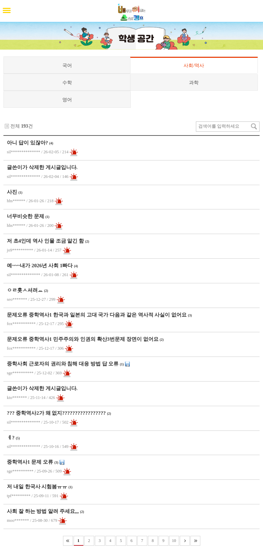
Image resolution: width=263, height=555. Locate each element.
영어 (67, 99)
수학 (67, 82)
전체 (15, 126)
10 (174, 540)
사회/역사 (194, 65)
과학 (194, 82)
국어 (67, 65)
